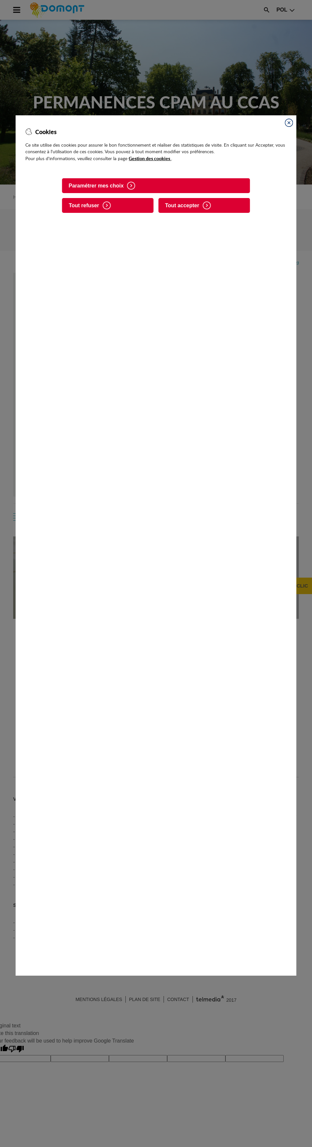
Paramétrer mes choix (95, 185)
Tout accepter (182, 205)
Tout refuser (84, 205)
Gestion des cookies (150, 158)
